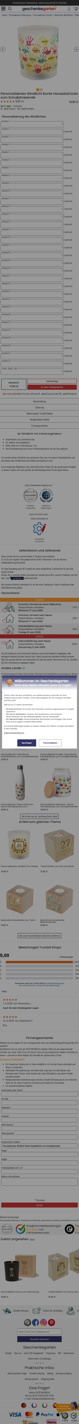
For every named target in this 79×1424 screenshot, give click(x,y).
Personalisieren (50, 743)
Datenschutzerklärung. (14, 733)
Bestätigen (27, 743)
